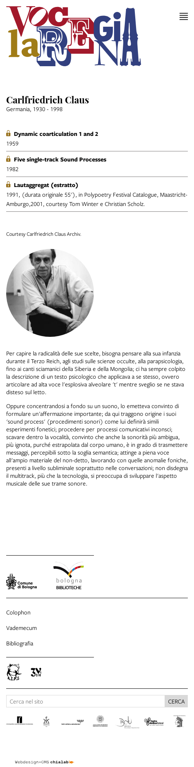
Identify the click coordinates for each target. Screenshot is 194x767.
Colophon (18, 612)
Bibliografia (19, 643)
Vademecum (21, 627)
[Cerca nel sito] (85, 701)
